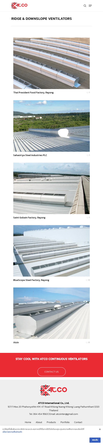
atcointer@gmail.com (67, 414)
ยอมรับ (95, 441)
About (39, 422)
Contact (78, 422)
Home (28, 422)
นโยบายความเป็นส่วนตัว (12, 433)
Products (51, 422)
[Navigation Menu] (90, 5)
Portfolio (65, 422)
